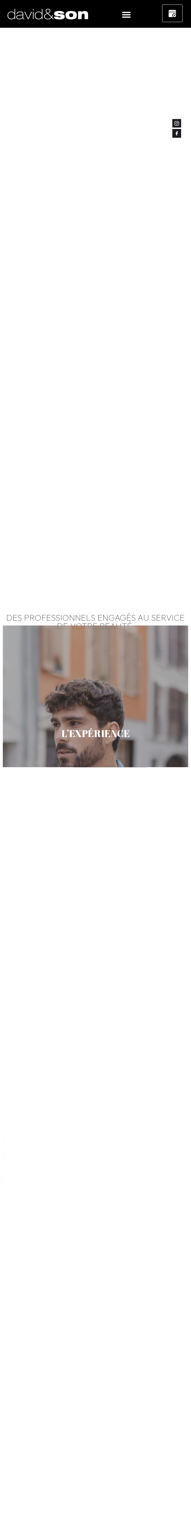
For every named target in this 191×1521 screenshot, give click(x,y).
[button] (126, 14)
